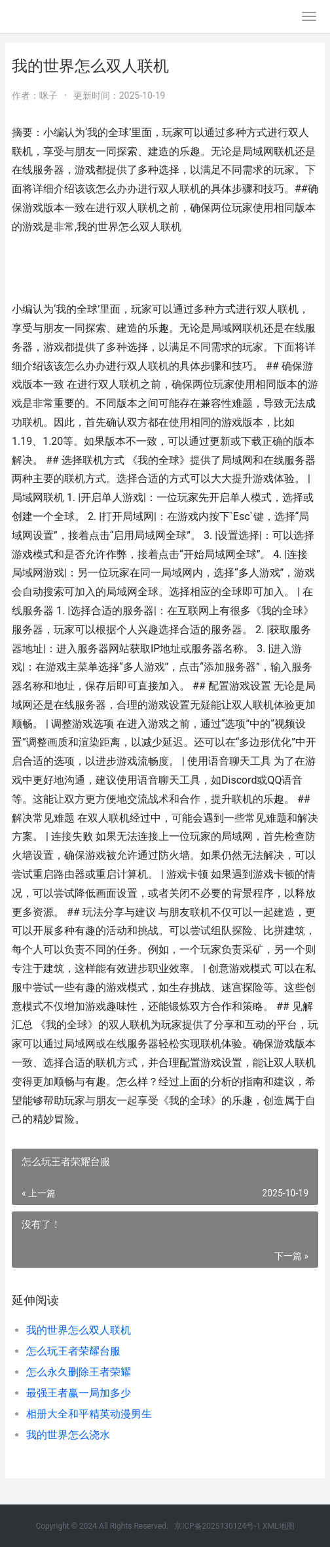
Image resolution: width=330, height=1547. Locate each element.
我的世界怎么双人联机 (78, 1330)
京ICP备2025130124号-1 (217, 1526)
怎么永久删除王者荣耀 (78, 1372)
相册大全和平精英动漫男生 (89, 1414)
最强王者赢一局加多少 (78, 1393)
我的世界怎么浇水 (68, 1435)
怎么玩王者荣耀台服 (73, 1351)
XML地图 (278, 1526)
